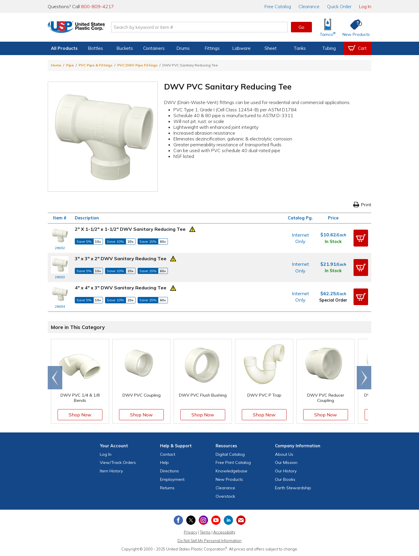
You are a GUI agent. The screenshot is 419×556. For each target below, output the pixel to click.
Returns (167, 487)
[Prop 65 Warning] (192, 228)
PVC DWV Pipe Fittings (137, 65)
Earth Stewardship (293, 487)
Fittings (212, 48)
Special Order (333, 300)
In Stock (333, 241)
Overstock (225, 496)
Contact (167, 454)
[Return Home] (82, 28)
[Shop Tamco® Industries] (327, 27)
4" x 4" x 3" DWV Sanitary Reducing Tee (120, 288)
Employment (172, 479)
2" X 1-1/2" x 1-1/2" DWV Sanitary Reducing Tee (130, 229)
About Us (284, 454)
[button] (361, 238)
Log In (365, 6)
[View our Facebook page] (178, 520)
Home (56, 65)
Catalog (277, 6)
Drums (183, 48)
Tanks (300, 48)
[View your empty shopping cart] (357, 48)
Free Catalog (233, 462)
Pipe (70, 65)
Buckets (124, 48)
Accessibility (224, 532)
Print (362, 204)
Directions (169, 471)
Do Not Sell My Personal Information (209, 540)
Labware (241, 48)
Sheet (270, 48)
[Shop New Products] (354, 27)
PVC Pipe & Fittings (96, 65)
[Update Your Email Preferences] (241, 520)
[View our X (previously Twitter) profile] (191, 520)
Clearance (309, 6)
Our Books (285, 479)
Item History (111, 471)
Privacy (190, 532)
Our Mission (286, 462)
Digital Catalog (230, 454)
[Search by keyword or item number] (205, 27)
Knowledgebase (231, 471)
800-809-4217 (97, 6)
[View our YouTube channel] (216, 520)
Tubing (329, 48)
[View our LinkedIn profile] (228, 520)
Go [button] (301, 27)
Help (164, 462)
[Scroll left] (55, 377)
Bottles (95, 48)
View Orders (118, 462)
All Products (64, 48)
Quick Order (339, 6)
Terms (205, 532)
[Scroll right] (364, 377)
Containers (154, 48)
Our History (286, 471)
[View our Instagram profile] (203, 520)
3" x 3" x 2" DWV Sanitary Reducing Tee (120, 258)
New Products (229, 479)
